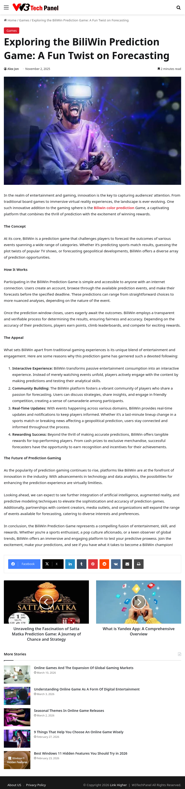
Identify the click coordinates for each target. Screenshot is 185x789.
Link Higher (118, 785)
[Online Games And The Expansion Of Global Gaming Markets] (17, 674)
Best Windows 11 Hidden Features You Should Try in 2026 (80, 753)
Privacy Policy (36, 785)
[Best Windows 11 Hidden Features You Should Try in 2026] (17, 760)
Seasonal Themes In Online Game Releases (69, 710)
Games (24, 20)
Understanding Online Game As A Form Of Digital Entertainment (87, 689)
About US (14, 785)
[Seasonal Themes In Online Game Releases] (17, 717)
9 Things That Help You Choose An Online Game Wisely (78, 732)
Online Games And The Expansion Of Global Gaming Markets (83, 667)
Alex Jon (13, 69)
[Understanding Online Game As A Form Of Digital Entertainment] (17, 696)
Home (10, 20)
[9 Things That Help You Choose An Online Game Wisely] (17, 739)
